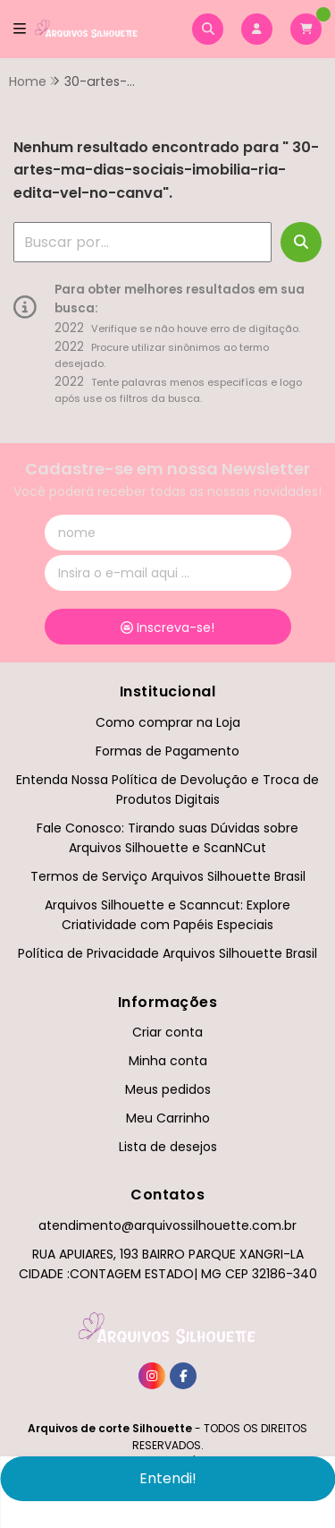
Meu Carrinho (168, 1118)
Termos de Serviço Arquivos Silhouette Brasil (168, 876)
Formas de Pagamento (167, 751)
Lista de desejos (168, 1147)
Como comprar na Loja (168, 722)
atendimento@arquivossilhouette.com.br (167, 1225)
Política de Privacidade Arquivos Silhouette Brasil (167, 953)
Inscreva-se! (167, 627)
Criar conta (167, 1032)
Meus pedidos (168, 1089)
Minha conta (168, 1061)
